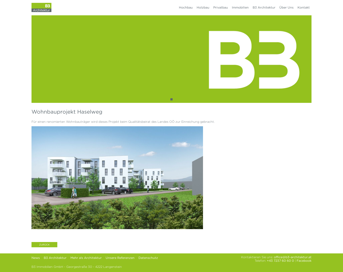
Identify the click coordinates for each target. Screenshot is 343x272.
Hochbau (186, 7)
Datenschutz (148, 258)
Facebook (304, 260)
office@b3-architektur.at (293, 257)
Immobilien (240, 7)
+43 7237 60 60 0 (280, 260)
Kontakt (304, 7)
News (36, 258)
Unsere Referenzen (120, 258)
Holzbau (203, 7)
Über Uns (286, 7)
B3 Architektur (264, 7)
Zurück (44, 244)
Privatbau (220, 7)
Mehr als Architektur (86, 258)
